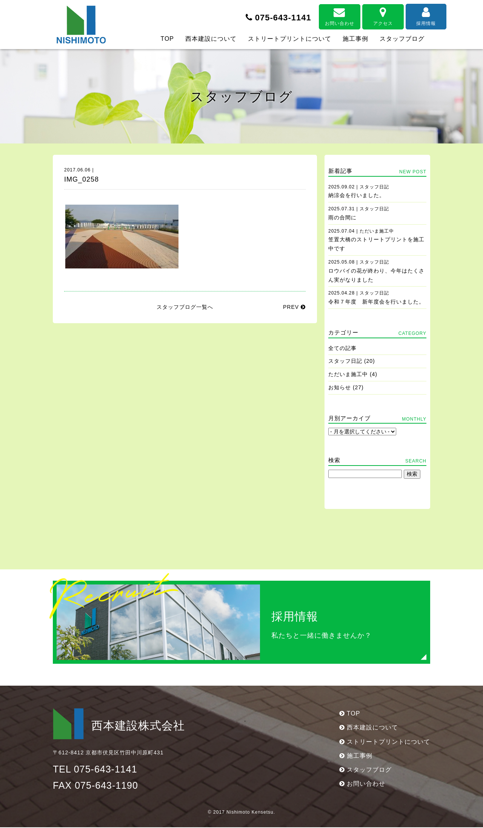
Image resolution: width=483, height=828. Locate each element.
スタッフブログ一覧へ (185, 307)
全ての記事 (342, 348)
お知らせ (339, 387)
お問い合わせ (322, 16)
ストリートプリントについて (289, 38)
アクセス (366, 16)
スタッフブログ (402, 38)
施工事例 (355, 38)
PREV (294, 307)
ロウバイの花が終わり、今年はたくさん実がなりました (376, 271)
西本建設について (211, 38)
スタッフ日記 (345, 361)
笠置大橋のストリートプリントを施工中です (376, 240)
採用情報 (409, 16)
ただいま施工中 (348, 374)
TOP (167, 38)
